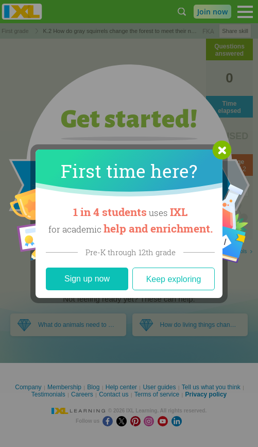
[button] (222, 150)
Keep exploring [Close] (173, 279)
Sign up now (87, 278)
